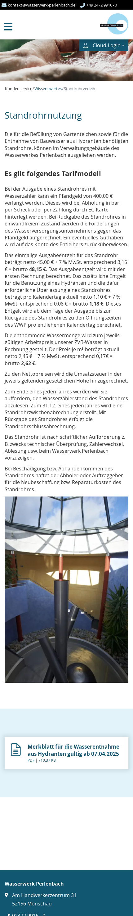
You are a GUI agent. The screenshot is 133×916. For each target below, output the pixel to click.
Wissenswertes (48, 88)
